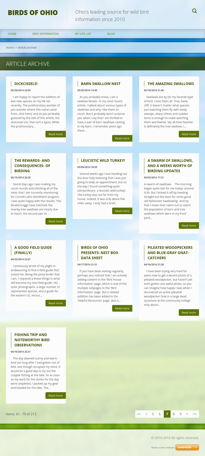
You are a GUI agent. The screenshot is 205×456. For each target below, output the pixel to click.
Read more (55, 134)
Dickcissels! (25, 83)
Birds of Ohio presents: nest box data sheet (99, 252)
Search (194, 11)
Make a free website (163, 447)
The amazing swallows (171, 83)
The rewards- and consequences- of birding (32, 165)
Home (12, 34)
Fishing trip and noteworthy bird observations (32, 339)
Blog (111, 34)
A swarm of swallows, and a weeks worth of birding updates (170, 165)
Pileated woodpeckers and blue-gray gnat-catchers (170, 252)
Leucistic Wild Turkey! (103, 160)
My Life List (83, 34)
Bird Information (46, 34)
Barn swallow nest (101, 83)
